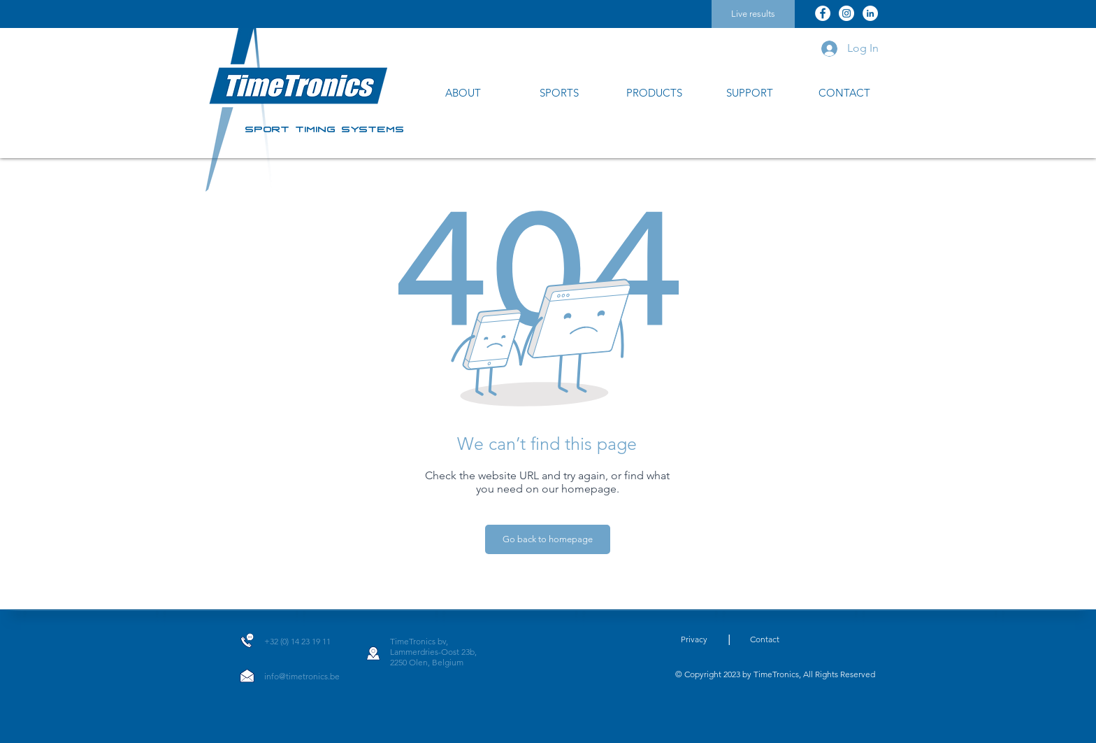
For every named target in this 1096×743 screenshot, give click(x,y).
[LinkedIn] (870, 13)
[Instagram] (846, 13)
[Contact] (765, 639)
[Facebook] (822, 13)
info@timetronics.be (302, 676)
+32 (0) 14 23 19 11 (297, 641)
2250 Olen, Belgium (426, 662)
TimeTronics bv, (419, 641)
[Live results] (753, 14)
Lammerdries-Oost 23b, (433, 651)
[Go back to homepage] (547, 539)
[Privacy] (694, 639)
